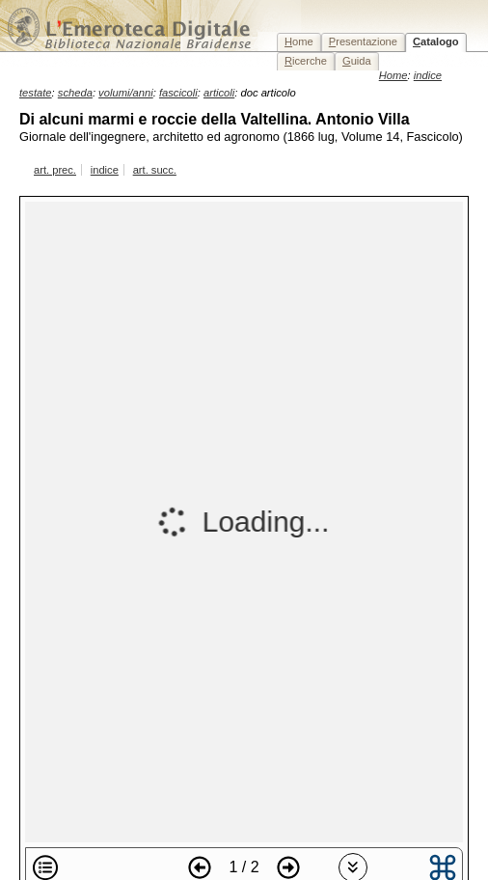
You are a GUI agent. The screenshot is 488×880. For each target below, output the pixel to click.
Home (393, 75)
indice (105, 170)
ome (299, 41)
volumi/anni (125, 92)
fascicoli (178, 92)
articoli (218, 92)
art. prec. (55, 170)
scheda (75, 92)
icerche (306, 61)
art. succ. (154, 170)
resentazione (363, 41)
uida (356, 61)
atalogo (436, 41)
